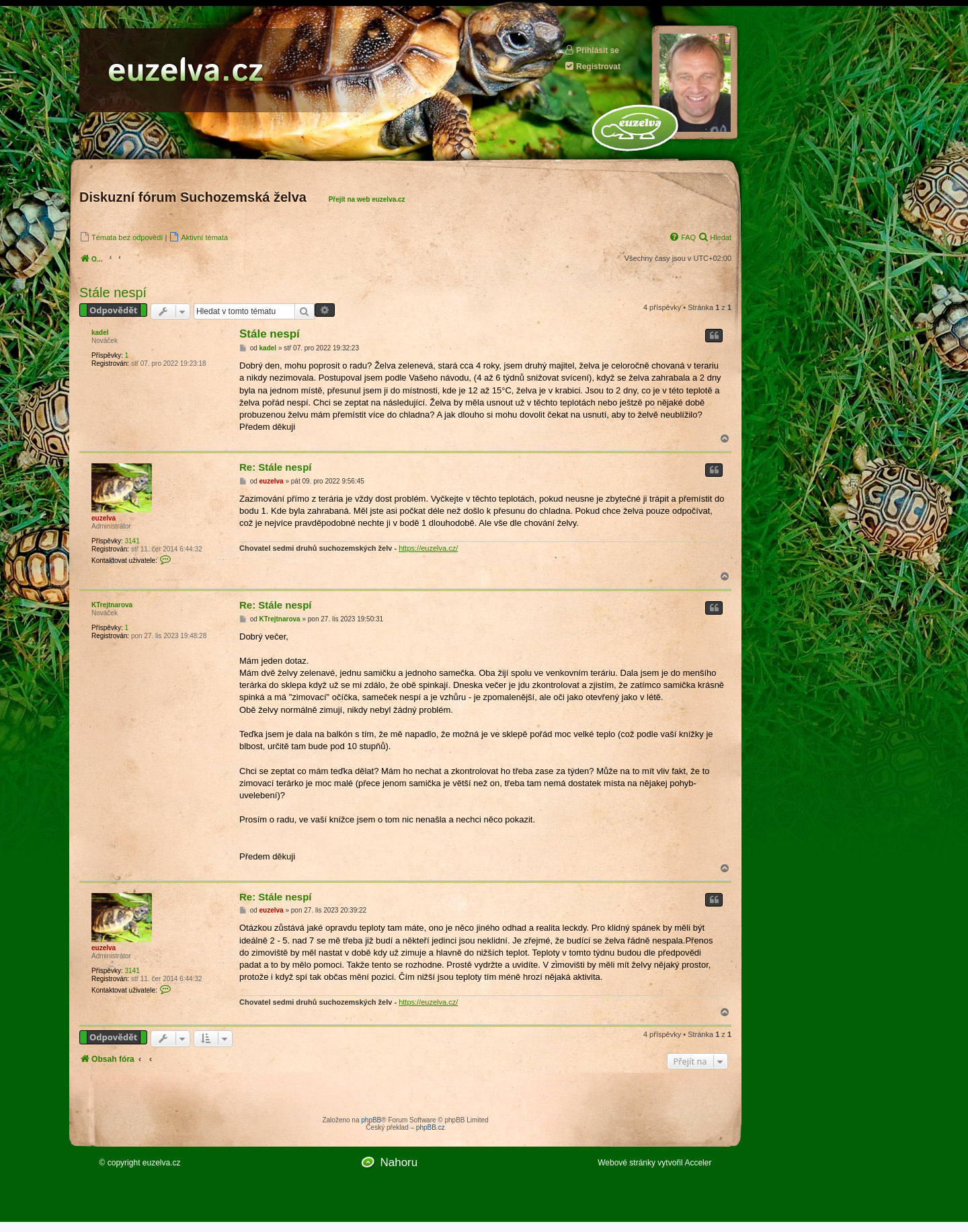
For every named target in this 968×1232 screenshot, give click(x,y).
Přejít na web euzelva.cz (367, 199)
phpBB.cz (430, 1127)
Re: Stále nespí (275, 467)
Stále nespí (113, 292)
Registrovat (592, 66)
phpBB (371, 1120)
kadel (100, 332)
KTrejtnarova (111, 605)
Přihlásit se (591, 50)
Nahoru (398, 1162)
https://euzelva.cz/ (428, 548)
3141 (131, 541)
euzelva (103, 518)
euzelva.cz (162, 1162)
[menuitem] (121, 237)
